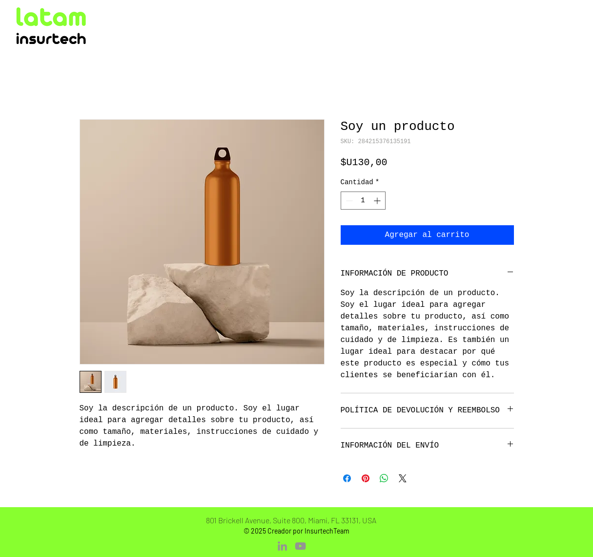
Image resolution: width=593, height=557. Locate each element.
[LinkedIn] (282, 546)
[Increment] (378, 200)
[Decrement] (348, 200)
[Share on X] (403, 478)
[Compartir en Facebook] (347, 478)
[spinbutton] (363, 200)
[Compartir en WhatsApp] (384, 478)
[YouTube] (300, 546)
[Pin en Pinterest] (365, 478)
